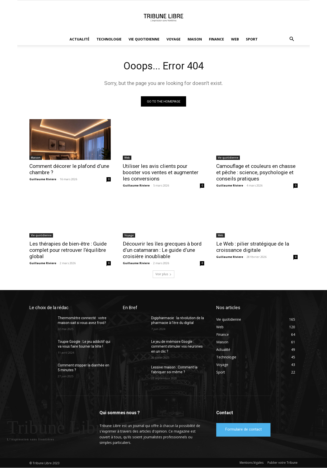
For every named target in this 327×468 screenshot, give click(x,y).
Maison (195, 39)
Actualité (79, 39)
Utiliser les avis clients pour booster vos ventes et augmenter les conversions (160, 172)
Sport (252, 39)
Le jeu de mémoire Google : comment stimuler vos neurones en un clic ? (177, 346)
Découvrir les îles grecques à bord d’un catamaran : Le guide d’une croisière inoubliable (162, 250)
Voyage (174, 39)
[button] (292, 39)
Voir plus (163, 274)
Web (235, 39)
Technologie (109, 39)
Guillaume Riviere (42, 179)
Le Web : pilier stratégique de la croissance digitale (252, 247)
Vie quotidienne (144, 39)
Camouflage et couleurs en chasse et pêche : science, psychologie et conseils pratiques (256, 172)
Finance (216, 39)
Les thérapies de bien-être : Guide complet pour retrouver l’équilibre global (68, 250)
